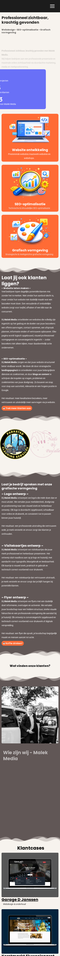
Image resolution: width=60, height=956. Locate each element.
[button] (3, 444)
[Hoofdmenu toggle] (52, 6)
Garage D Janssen (20, 899)
